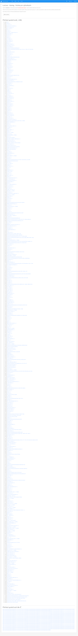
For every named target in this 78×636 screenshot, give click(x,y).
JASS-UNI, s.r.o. (9, 547)
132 (17, 611)
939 (49, 628)
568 (36, 620)
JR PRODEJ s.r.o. (9, 425)
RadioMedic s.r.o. (9, 399)
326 (34, 615)
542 (5, 620)
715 (69, 623)
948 (60, 628)
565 (33, 620)
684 (32, 623)
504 (32, 619)
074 (20, 610)
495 (21, 619)
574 (43, 620)
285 (57, 614)
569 (38, 620)
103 (54, 610)
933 (42, 628)
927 (35, 628)
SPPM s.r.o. (8, 541)
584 (55, 620)
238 (72, 613)
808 (36, 626)
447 (35, 618)
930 (39, 628)
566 (34, 620)
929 (38, 628)
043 (54, 609)
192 (17, 613)
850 (15, 627)
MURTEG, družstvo (10, 465)
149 (38, 611)
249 (14, 614)
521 (52, 619)
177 (71, 611)
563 (30, 620)
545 (9, 620)
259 (26, 614)
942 (53, 628)
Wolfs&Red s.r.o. (9, 421)
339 (49, 615)
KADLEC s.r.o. (9, 591)
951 (64, 628)
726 (10, 624)
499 (26, 619)
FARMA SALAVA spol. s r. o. (11, 214)
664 (8, 623)
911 (16, 628)
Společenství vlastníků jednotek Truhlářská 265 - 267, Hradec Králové (17, 315)
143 (30, 611)
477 (71, 618)
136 (22, 611)
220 (51, 613)
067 (11, 610)
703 (54, 623)
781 (4, 626)
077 (23, 610)
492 (17, 619)
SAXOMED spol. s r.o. (10, 259)
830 (63, 626)
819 (49, 626)
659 (73, 622)
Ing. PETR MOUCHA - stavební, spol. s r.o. (13, 193)
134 (20, 611)
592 (65, 620)
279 (49, 614)
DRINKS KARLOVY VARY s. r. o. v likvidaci (13, 528)
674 (20, 623)
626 (34, 622)
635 (45, 622)
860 (27, 627)
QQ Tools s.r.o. (9, 460)
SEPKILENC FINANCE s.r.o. (11, 408)
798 (24, 626)
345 (57, 615)
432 (17, 618)
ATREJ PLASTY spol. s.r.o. (10, 355)
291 (64, 614)
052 (65, 609)
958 (72, 628)
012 (17, 609)
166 (58, 611)
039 (49, 609)
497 (23, 619)
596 (70, 620)
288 (60, 614)
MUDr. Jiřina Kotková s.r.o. (10, 80)
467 (59, 618)
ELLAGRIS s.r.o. (9, 31)
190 (15, 613)
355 (69, 615)
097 (47, 610)
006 (10, 609)
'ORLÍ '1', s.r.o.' (9, 537)
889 (61, 627)
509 (38, 619)
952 (65, 628)
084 (32, 610)
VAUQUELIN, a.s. (9, 452)
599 (73, 620)
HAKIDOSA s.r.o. (9, 99)
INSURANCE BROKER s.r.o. (11, 329)
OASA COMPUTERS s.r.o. (10, 85)
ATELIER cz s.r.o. (9, 245)
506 (34, 619)
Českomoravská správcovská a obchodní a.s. (13, 146)
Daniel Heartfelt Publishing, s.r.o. (12, 180)
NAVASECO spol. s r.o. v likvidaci (11, 550)
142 (29, 611)
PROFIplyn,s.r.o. (9, 238)
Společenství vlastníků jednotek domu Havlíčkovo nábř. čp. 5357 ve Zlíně (17, 277)
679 (26, 623)
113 (66, 610)
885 (57, 627)
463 (54, 618)
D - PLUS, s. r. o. (9, 543)
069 (14, 610)
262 (29, 614)
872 (41, 627)
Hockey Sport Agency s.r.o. (10, 58)
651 (64, 622)
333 (42, 615)
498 (24, 619)
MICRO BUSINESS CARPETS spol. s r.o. (12, 577)
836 (70, 626)
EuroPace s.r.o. (9, 393)
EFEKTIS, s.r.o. (9, 524)
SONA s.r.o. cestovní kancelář (11, 520)
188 (12, 613)
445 (33, 618)
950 (63, 628)
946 (58, 628)
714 (67, 623)
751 (40, 624)
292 (65, 614)
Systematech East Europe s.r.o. (11, 367)
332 (41, 615)
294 (67, 614)
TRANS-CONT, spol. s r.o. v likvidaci (12, 503)
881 (52, 627)
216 (46, 613)
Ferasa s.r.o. (9, 94)
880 (51, 627)
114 (67, 610)
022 (29, 609)
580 (51, 620)
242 (5, 614)
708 (60, 623)
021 (28, 609)
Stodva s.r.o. (8, 36)
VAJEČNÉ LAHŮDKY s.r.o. (10, 101)
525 (57, 619)
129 (14, 611)
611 (16, 622)
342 (53, 615)
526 (58, 619)
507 (35, 619)
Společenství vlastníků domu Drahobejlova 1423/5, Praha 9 (15, 251)
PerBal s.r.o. (9, 469)
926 (34, 628)
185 (9, 613)
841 (4, 627)
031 (40, 609)
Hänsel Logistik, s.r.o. (10, 299)
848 (12, 627)
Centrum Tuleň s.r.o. (10, 403)
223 (54, 613)
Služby (15, 1)
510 (39, 619)
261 (28, 614)
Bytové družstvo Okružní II (11, 377)
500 (27, 619)
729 (14, 624)
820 (51, 626)
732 (17, 624)
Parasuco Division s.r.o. (10, 98)
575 (45, 620)
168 (60, 611)
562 (29, 620)
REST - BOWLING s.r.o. (10, 342)
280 (51, 614)
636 (46, 622)
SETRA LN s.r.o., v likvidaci (10, 194)
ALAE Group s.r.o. (9, 72)
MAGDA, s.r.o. (9, 176)
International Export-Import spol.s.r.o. (12, 568)
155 (45, 611)
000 (3, 609)
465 (57, 618)
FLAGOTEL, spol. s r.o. (10, 506)
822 (53, 626)
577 (47, 620)
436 (22, 618)
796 (22, 626)
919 (26, 628)
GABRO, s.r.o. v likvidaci (10, 498)
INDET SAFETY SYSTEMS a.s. (11, 137)
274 (43, 614)
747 (35, 624)
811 (40, 626)
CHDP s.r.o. (8, 320)
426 (10, 618)
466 (58, 618)
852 (17, 627)
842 (5, 627)
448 (36, 618)
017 (23, 609)
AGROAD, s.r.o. (9, 574)
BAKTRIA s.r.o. (9, 385)
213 (42, 613)
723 (6, 624)
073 (18, 610)
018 (24, 609)
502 (29, 619)
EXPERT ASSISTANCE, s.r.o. (11, 338)
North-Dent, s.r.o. (9, 490)
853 (18, 627)
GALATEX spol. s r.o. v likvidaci (11, 526)
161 (52, 611)
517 (47, 619)
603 (6, 622)
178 (72, 611)
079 (26, 610)
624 (32, 622)
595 (69, 620)
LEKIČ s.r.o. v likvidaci (10, 572)
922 (29, 628)
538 (72, 619)
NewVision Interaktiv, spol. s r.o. (11, 145)
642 (53, 622)
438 (24, 618)
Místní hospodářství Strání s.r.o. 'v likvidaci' (13, 240)
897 (71, 627)
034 (43, 609)
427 (11, 618)
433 (18, 618)
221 (52, 613)
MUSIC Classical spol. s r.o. (11, 554)
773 (66, 624)
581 (52, 620)
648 (60, 622)
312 (17, 615)
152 (41, 611)
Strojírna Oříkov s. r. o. (10, 285)
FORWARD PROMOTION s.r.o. (11, 229)
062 (5, 610)
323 (30, 615)
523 (54, 619)
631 (40, 622)
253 (18, 614)
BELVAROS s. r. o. (9, 397)
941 (52, 628)
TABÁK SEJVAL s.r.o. (10, 438)
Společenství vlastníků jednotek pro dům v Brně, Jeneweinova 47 (16, 473)
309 (14, 615)
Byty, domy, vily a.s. (10, 406)
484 (8, 619)
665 (9, 623)
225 (57, 613)
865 (33, 627)
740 (27, 624)
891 (64, 627)
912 (17, 628)
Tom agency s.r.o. (9, 127)
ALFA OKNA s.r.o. (9, 272)
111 (64, 610)
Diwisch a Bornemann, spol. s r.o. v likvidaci (13, 538)
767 (59, 624)
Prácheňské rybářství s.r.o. (11, 375)
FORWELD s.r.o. (9, 332)
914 (20, 628)
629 (38, 622)
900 (3, 628)
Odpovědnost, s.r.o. (10, 404)
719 (73, 623)
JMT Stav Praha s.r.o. (10, 306)
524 (55, 619)
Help (18, 1)
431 (16, 618)
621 (28, 622)
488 (12, 619)
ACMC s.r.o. (8, 455)
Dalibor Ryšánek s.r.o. (10, 41)
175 (69, 611)
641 (52, 622)
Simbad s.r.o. (9, 316)
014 (20, 609)
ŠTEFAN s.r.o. (9, 533)
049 (61, 609)
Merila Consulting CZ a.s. (10, 115)
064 (8, 610)
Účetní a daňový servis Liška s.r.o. (12, 362)
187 (11, 613)
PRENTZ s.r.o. (9, 131)
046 (58, 609)
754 (43, 624)
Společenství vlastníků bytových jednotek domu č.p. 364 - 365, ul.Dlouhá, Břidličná (19, 273)
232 (65, 613)
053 (66, 609)
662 (5, 623)
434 (20, 618)
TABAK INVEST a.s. (9, 307)
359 (73, 615)
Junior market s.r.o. (10, 288)
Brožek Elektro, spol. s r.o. (11, 434)
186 (10, 613)
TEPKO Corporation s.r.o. (10, 380)
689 (38, 623)
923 (30, 628)
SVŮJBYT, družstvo (9, 171)
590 (63, 620)
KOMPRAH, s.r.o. (9, 337)
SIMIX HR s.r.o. (9, 37)
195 (21, 613)
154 (43, 611)
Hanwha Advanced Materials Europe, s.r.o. (13, 381)
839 (73, 626)
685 (33, 623)
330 (39, 615)
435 (21, 618)
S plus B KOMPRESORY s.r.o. (11, 458)
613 (18, 622)
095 (45, 610)
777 (71, 624)
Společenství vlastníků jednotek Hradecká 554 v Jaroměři (15, 212)
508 (36, 619)
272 (41, 614)
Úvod (12, 1)
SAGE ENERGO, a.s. (10, 578)
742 (29, 624)
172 (65, 611)
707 (59, 623)
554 (20, 620)
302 (5, 615)
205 (33, 613)
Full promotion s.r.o (10, 511)
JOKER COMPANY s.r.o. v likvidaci (12, 369)
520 (51, 619)
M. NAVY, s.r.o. (9, 154)
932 (41, 628)
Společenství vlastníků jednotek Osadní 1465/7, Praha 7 (15, 398)
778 (72, 624)
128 (12, 611)
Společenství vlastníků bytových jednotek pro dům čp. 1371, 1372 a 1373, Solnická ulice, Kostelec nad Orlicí (22, 439)
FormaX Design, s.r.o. (10, 358)
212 (41, 613)
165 (57, 611)
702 (53, 623)
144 (32, 611)
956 (70, 628)
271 (40, 614)
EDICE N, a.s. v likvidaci (10, 132)
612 (17, 622)
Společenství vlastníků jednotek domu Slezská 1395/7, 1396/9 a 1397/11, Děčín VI (18, 433)
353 (66, 615)
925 (33, 628)
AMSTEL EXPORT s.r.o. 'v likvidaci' (12, 155)
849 (14, 627)
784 (8, 626)
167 (59, 611)
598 (72, 620)
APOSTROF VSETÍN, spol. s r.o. (11, 561)
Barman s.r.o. (9, 42)
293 (66, 614)
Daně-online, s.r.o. (9, 227)
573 (42, 620)
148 (36, 611)
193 (18, 613)
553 (18, 620)
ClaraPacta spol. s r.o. (10, 186)
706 (58, 623)
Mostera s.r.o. (9, 102)
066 (10, 610)
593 (66, 620)
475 (69, 618)
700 (51, 623)
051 (64, 609)
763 (54, 624)
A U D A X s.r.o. (9, 172)
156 (46, 611)
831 (64, 626)
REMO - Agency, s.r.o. (10, 175)
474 (67, 618)
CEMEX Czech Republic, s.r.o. (11, 356)
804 (32, 626)
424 (8, 618)
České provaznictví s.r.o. (10, 114)
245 (9, 614)
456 (46, 618)
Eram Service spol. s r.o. (10, 93)
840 (3, 627)
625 (33, 622)
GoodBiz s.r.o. (9, 463)
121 (4, 611)
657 (71, 622)
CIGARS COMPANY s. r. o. (10, 508)
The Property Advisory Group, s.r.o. (12, 177)
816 (46, 626)
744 (32, 624)
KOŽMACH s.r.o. (9, 110)
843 (6, 627)
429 (14, 618)
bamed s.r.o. (9, 565)
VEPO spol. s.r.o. (9, 84)
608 (12, 622)
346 (58, 615)
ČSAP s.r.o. (8, 499)
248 (12, 614)
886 (58, 627)
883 (54, 627)
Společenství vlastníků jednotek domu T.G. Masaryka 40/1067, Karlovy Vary (18, 595)
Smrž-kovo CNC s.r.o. (10, 372)
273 (42, 614)
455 (45, 618)
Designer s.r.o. (9, 164)
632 (41, 622)
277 (47, 614)
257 (23, 614)
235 (69, 613)
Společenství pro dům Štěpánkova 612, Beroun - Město (15, 308)
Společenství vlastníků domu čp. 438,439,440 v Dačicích (15, 81)
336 (46, 615)
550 (15, 620)
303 (6, 615)
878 (48, 627)
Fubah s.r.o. (9, 391)
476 (70, 618)
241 (4, 614)
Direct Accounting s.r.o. (10, 410)
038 (48, 609)
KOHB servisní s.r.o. (10, 112)
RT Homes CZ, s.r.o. (10, 437)
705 (57, 623)
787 (11, 626)
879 (49, 627)
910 (15, 628)
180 (3, 613)
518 (48, 619)
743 (30, 624)
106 (58, 610)
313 (18, 615)
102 (53, 610)
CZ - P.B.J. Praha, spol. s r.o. (11, 179)
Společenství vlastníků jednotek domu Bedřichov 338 (14, 432)
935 (45, 628)
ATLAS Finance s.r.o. (10, 53)
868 (36, 627)
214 (43, 613)
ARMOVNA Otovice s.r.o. (10, 459)
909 (14, 628)
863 (30, 627)
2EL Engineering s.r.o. (10, 534)
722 (5, 624)
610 (15, 622)
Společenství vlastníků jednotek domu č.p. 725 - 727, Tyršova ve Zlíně (17, 236)
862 (29, 627)
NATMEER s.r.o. (9, 477)
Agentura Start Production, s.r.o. (11, 323)
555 (21, 620)
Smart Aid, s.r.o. (9, 62)
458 (48, 618)
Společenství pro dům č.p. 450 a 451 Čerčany (13, 454)
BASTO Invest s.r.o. (10, 513)
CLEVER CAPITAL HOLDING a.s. (11, 349)
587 (59, 620)
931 (40, 628)
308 (12, 615)
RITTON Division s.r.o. (10, 411)
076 (22, 610)
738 (24, 624)
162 (53, 611)
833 (66, 626)
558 (24, 620)
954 (67, 628)
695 (45, 623)
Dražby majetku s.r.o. (10, 33)
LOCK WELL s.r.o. (9, 116)
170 (63, 611)
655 (69, 622)
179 (73, 611)
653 (66, 622)
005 (9, 609)
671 (16, 623)
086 (34, 610)
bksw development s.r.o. (10, 97)
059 (73, 609)
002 (5, 609)
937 (47, 628)
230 (63, 613)
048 (60, 609)
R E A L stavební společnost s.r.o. (12, 184)
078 (24, 610)
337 (47, 615)
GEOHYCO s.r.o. (9, 360)
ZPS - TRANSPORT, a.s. (10, 515)
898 (72, 627)
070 (15, 610)
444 (32, 618)
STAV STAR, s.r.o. (9, 211)
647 (59, 622)
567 (35, 620)
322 (29, 615)
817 (47, 626)
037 (47, 609)
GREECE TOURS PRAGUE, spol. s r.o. (12, 486)
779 (73, 624)
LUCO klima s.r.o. (9, 151)
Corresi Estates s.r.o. (10, 83)
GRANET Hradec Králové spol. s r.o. (12, 147)
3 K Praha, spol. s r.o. (10, 493)
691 (40, 623)
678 (24, 623)
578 (48, 620)
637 (47, 622)
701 (52, 623)
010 (15, 609)
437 (23, 618)
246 (10, 614)
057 (71, 609)
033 (42, 609)
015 (21, 609)
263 (30, 614)
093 (42, 610)
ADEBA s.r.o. (9, 90)
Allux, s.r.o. (8, 582)
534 (67, 619)
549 (14, 620)
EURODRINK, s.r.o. (9, 532)
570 (39, 620)
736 (22, 624)
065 (9, 610)
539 (73, 619)
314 (20, 615)
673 (18, 623)
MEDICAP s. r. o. (9, 512)
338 (48, 615)
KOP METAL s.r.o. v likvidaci (11, 530)
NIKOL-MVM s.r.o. (9, 330)
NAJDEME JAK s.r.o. (9, 376)
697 (47, 623)
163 (54, 611)
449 (38, 618)
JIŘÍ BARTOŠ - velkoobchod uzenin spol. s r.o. (13, 224)
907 (11, 628)
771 (64, 624)
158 (48, 611)
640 (51, 622)
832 (65, 626)
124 (8, 611)
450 (39, 618)
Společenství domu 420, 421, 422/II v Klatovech (14, 599)
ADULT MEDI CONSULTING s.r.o (11, 442)
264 (32, 614)
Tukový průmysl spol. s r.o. (11, 482)
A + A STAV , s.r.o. (9, 333)
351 (64, 615)
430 (15, 618)
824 (55, 626)
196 (22, 613)
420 (3, 618)
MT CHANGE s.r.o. (9, 286)
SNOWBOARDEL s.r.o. (10, 539)
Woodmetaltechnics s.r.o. (10, 275)
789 (14, 626)
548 (12, 620)
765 (57, 624)
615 (21, 622)
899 (73, 627)
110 (63, 610)
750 (39, 624)
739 (26, 624)
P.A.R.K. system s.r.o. (10, 163)
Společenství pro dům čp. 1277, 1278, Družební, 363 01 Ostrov (16, 598)
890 (63, 627)
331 (40, 615)
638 (48, 622)
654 (67, 622)
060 (3, 610)
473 (66, 618)
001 (4, 609)
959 (73, 628)
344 (55, 615)
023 (30, 609)
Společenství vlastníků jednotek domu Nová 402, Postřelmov (16, 202)
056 (70, 609)
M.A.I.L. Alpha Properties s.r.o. (11, 378)
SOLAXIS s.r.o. (9, 201)
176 (70, 611)
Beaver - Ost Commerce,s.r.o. (11, 443)
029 (38, 609)
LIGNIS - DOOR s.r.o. (10, 336)
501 (28, 619)
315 (21, 615)
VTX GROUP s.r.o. (9, 282)
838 (72, 626)
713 (66, 623)
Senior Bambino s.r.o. (10, 40)
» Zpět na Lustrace (6, 14)
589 (61, 620)
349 (61, 615)
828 (60, 626)
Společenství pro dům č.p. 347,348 (12, 416)
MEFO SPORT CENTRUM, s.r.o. (11, 564)
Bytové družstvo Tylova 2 (10, 276)
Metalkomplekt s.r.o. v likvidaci (11, 255)
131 (16, 611)
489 (14, 619)
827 (59, 626)
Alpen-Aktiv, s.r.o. (9, 280)
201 (28, 613)
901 (4, 628)
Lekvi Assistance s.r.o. (10, 402)
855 (21, 627)
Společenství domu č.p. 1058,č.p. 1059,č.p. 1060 (14, 233)
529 (61, 619)
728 (12, 624)
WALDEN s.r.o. (9, 158)
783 (6, 626)
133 (18, 611)
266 (34, 614)
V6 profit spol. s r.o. (10, 312)
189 (14, 613)
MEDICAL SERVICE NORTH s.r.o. (11, 555)
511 (40, 619)
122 (5, 611)
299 (73, 614)
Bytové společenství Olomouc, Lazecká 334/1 (13, 351)
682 (29, 623)
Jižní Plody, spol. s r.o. (10, 166)
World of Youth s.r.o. (10, 103)
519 (49, 619)
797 (23, 626)
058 (72, 609)
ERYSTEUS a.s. (9, 269)
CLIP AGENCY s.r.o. (9, 38)
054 (67, 609)
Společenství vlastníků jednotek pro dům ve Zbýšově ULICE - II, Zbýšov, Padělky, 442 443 (19, 284)
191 (16, 613)
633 (42, 622)
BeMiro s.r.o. (9, 321)
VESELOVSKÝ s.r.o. (9, 198)
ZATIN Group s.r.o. (9, 368)
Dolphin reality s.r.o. (10, 290)
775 (69, 624)
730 (15, 624)
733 (18, 624)
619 (26, 622)
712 (65, 623)
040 (51, 609)
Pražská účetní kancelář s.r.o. (11, 567)
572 (41, 620)
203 (30, 613)
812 (41, 626)
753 (42, 624)
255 (21, 614)
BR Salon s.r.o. (9, 50)
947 (59, 628)
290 (63, 614)
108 (60, 610)
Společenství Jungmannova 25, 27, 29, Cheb (13, 542)
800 (27, 626)
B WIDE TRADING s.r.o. (10, 46)
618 (24, 622)
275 (45, 614)
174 (67, 611)
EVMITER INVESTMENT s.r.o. (11, 424)
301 (4, 615)
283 (54, 614)
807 (35, 626)
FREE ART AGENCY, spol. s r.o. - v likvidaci (13, 491)
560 (27, 620)
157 (47, 611)
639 (49, 622)
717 (71, 623)
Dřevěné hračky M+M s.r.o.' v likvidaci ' (12, 206)
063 (6, 610)
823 (54, 626)
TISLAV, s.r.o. (9, 223)
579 (49, 620)
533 (66, 619)
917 (23, 628)
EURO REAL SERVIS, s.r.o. (10, 302)
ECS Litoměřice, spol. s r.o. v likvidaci (12, 521)
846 (10, 627)
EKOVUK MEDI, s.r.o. (10, 420)
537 (71, 619)
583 (54, 620)
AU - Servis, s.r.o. (9, 325)
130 (15, 611)
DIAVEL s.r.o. (9, 123)
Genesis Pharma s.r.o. (10, 66)
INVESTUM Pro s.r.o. (10, 447)
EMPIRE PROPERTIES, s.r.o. (11, 262)
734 (20, 624)
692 (41, 623)
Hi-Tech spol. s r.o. (9, 192)
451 (40, 618)
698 (48, 623)
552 (17, 620)
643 (54, 622)
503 (30, 619)
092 (41, 610)
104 (55, 610)
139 (26, 611)
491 (16, 619)
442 (29, 618)
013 (18, 609)
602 (5, 622)
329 (38, 615)
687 (35, 623)
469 (61, 618)
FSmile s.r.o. (9, 451)
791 (16, 626)
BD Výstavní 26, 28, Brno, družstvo (12, 394)
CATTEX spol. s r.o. (9, 207)
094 (43, 610)
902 (5, 628)
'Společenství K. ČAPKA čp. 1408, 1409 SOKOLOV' (14, 594)
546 (10, 620)
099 (49, 610)
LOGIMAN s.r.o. (9, 395)
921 (28, 628)
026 (34, 609)
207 (35, 613)
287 (59, 614)
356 (70, 615)
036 (46, 609)
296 (70, 614)
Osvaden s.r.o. (9, 107)
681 (28, 623)
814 (43, 626)
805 (33, 626)
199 (26, 613)
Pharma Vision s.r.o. (10, 478)
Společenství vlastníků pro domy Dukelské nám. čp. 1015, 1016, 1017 (17, 363)
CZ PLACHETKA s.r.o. (10, 314)
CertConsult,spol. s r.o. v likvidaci (12, 556)
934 (43, 628)
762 (53, 624)
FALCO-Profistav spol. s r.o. (11, 552)
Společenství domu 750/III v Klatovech (12, 602)
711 (64, 623)
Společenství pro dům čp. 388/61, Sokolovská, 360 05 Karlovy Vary (16, 600)
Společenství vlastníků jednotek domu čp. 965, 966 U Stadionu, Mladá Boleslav (18, 258)
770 (63, 624)
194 (20, 613)
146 (34, 611)
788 (12, 626)
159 (49, 611)
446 (34, 618)
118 (72, 610)
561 (28, 620)
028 (36, 609)
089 (38, 610)
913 (18, 628)
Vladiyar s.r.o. (9, 89)
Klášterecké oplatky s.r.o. (10, 428)
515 (45, 619)
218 (48, 613)
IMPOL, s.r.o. (9, 573)
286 (58, 614)
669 (14, 623)
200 (27, 613)
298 (72, 614)
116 (70, 610)
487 (11, 619)
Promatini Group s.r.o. (10, 118)
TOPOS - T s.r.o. (9, 173)
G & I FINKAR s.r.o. (9, 221)
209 (38, 613)
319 (26, 615)
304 (8, 615)
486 (10, 619)
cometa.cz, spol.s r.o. (10, 232)
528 (60, 619)
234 (67, 613)
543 (6, 620)
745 (33, 624)
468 (60, 618)
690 (39, 623)
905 (9, 628)
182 (5, 613)
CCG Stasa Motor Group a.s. (11, 51)
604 (8, 622)
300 (3, 615)
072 (17, 610)
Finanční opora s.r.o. (10, 71)
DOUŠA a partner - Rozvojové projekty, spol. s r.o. (14, 580)
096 (46, 610)
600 (3, 622)
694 (43, 623)
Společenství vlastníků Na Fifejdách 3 (12, 346)
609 (14, 622)
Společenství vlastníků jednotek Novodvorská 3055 (14, 419)
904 (8, 628)
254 (20, 614)
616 (22, 622)
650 (63, 622)
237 (71, 613)
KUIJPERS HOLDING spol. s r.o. (11, 141)
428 (12, 618)
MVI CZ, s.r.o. (9, 136)
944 (55, 628)
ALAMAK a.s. (9, 334)
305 (9, 615)
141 (28, 611)
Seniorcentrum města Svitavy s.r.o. (12, 560)
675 (21, 623)
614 (20, 622)
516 (46, 619)
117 (71, 610)
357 (71, 615)
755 (45, 624)
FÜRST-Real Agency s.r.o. (10, 27)
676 (22, 623)
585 (57, 620)
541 (4, 620)
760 (51, 624)
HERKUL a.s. (9, 128)
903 (6, 628)
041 (52, 609)
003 (6, 609)
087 (35, 610)
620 (27, 622)
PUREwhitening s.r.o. (10, 67)
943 (54, 628)
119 (73, 610)
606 (10, 622)
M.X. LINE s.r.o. (9, 587)
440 (27, 618)
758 (48, 624)
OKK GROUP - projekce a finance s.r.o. (12, 32)
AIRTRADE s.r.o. (9, 576)
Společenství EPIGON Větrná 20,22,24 (12, 160)
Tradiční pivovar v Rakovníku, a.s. (12, 254)
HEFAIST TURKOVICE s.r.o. (11, 529)
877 (47, 627)
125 (9, 611)
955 (69, 628)
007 (11, 609)
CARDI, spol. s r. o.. (9, 489)
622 (29, 622)
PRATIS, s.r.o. (9, 516)
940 (51, 628)
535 (69, 619)
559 (26, 620)
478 (72, 618)
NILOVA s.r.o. (9, 124)
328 (36, 615)
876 (46, 627)
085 (33, 610)
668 (12, 623)
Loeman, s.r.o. (9, 476)
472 (65, 618)
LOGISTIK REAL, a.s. (10, 289)
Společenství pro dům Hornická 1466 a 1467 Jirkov (14, 429)
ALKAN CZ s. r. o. (9, 208)
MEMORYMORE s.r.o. (10, 354)
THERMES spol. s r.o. (10, 485)
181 (4, 613)
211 (40, 613)
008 (12, 609)
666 (10, 623)
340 (51, 615)
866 (34, 627)
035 (45, 609)
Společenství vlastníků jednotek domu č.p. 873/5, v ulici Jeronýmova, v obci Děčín (18, 159)
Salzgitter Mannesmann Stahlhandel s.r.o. (13, 551)
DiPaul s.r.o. (8, 29)
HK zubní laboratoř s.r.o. (10, 301)
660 (3, 623)
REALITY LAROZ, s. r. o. (10, 129)
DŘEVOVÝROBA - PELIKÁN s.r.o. (12, 215)
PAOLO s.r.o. (9, 210)
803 (30, 626)
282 (53, 614)
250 (15, 614)
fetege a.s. (8, 559)
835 (69, 626)
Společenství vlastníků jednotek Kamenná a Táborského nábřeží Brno (17, 468)
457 (47, 618)
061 (4, 610)
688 (36, 623)
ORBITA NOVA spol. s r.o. (10, 569)
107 (59, 610)
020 (27, 609)
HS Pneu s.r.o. (9, 77)
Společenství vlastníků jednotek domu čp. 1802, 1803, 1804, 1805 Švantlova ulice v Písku (19, 371)
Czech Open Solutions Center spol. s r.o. (13, 525)
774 (67, 624)
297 (71, 614)
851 (16, 627)
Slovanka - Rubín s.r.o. (10, 502)
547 (11, 620)
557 (23, 620)
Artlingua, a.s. (8, 23)
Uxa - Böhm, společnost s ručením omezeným (13, 142)
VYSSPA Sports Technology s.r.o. (12, 364)
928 (36, 628)
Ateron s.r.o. (9, 111)
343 (54, 615)
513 (42, 619)
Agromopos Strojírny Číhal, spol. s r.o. (12, 585)
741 (28, 624)
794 (20, 626)
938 (48, 628)
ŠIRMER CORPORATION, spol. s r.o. (12, 203)
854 (20, 627)
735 (21, 624)
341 (52, 615)
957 (71, 628)
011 (16, 609)
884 (55, 627)
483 (6, 619)
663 (6, 623)
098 (48, 610)
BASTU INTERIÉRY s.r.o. (10, 389)
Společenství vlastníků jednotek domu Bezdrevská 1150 (15, 220)
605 (9, 622)
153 (42, 611)
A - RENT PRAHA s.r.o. (10, 382)
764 (55, 624)
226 (58, 613)
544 (8, 620)
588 (60, 620)
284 (55, 614)
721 (4, 624)
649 (61, 622)
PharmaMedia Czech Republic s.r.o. (12, 264)
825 (57, 626)
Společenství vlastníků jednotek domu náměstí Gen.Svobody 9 (16, 480)
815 (45, 626)
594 (67, 620)
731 (16, 624)
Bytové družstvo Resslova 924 (11, 149)
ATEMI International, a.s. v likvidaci (12, 310)
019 (26, 609)
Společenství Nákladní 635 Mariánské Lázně (13, 57)
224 (55, 613)
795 (21, 626)
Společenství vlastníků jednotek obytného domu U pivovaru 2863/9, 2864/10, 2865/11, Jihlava (20, 237)
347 (59, 615)
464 (55, 618)
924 (32, 628)
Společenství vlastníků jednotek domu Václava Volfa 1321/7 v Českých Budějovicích (19, 219)
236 (70, 613)
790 (15, 626)
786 (10, 626)
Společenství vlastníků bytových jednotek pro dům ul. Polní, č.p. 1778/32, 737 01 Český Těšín (20, 49)
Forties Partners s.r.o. (10, 324)
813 (42, 626)
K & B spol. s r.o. (9, 484)
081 (28, 610)
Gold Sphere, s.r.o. (9, 106)
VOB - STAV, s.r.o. (9, 390)
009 (14, 609)
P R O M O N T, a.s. (9, 24)
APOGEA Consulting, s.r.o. (11, 311)
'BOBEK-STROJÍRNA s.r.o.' (10, 586)
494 (20, 619)
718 (72, 623)
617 (23, 622)
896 (70, 627)
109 (61, 610)
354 (67, 615)
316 (22, 615)
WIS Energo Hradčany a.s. (11, 341)
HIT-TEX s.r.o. (9, 319)
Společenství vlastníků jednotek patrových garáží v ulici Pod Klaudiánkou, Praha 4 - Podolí (20, 263)
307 (11, 615)
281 (52, 614)
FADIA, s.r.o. (9, 150)
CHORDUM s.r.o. (9, 216)
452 (41, 618)
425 (9, 618)
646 (58, 622)
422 (5, 618)
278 (48, 614)
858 (24, 627)
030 (39, 609)
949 (61, 628)
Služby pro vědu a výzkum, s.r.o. (11, 125)
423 (6, 618)
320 (27, 615)
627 (35, 622)
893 (66, 627)
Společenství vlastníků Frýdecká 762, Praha (13, 75)
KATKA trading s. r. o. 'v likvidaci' (11, 590)
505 (33, 619)
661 (4, 623)
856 (22, 627)
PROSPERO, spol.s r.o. (10, 593)
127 (11, 611)
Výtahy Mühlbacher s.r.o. (10, 153)
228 (60, 613)
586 (58, 620)
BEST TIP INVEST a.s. (10, 294)
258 (24, 614)
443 (30, 618)
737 (23, 624)
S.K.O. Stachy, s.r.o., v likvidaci (11, 507)
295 (69, 614)
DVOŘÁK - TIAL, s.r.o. (10, 303)
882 (53, 627)
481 (4, 619)
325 (33, 615)
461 (52, 618)
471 (64, 618)
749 (38, 624)
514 (43, 619)
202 (29, 613)
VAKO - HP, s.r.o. (9, 133)
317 (23, 615)
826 (58, 626)
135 (21, 611)
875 (45, 627)
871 (40, 627)
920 (27, 628)
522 (53, 619)
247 (11, 614)
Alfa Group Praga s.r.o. (10, 589)
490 (15, 619)
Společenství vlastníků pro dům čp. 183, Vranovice (14, 472)
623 (30, 622)
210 (39, 613)
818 (48, 626)
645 (57, 622)
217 (47, 613)
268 (36, 614)
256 (22, 614)
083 (30, 610)
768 (60, 624)
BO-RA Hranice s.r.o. (10, 350)
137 (23, 611)
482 (5, 619)
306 (10, 615)
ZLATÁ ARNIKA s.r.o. (10, 481)
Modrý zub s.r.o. (9, 545)
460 (51, 618)
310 (15, 615)
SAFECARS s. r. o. (9, 55)
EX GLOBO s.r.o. (9, 188)
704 (55, 623)
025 (33, 609)
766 (58, 624)
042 (53, 609)
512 (41, 619)
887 (59, 627)
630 (39, 622)
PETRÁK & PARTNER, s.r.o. (10, 44)
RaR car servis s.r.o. (9, 28)
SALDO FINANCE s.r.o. (10, 105)
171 (64, 611)
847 (11, 627)
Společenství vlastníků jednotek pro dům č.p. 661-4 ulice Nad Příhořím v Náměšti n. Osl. (19, 241)
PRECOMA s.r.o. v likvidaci (11, 190)
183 (6, 613)
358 (72, 615)
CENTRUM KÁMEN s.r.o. (10, 181)
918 (24, 628)
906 (10, 628)
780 (3, 626)
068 (12, 610)
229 (61, 613)
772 (65, 624)
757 (47, 624)
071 (16, 610)
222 (53, 613)
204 (32, 613)
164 (55, 611)
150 (39, 611)
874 (43, 627)
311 (16, 615)
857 (23, 627)
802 (29, 626)
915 (21, 628)
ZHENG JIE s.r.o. (9, 295)
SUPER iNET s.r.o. (9, 423)
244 (8, 614)
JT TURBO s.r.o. (9, 68)
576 (46, 620)
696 (46, 623)
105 (57, 610)
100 (51, 610)
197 (23, 613)
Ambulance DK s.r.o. (10, 76)
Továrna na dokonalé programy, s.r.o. (12, 494)
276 (46, 614)
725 (9, 624)
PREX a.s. (7, 22)
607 (11, 622)
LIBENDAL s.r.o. (9, 417)
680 (27, 623)
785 (9, 626)
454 (43, 618)
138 (24, 611)
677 (23, 623)
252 (17, 614)
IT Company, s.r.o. (9, 281)
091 (40, 610)
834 (67, 626)
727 (11, 624)
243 (6, 614)
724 (8, 624)
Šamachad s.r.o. (9, 471)
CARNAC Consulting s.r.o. (10, 441)
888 (60, 627)
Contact (22, 1)
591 (64, 620)
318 (24, 615)
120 (3, 611)
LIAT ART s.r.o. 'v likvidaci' (10, 343)
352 (65, 615)
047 (59, 609)
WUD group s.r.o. (9, 268)
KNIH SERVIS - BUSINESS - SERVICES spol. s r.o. (13, 138)
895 (69, 627)
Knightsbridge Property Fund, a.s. (12, 59)
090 (39, 610)
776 (70, 624)
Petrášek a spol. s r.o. (10, 500)
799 (26, 626)
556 (22, 620)
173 (66, 611)
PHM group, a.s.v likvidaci (10, 328)
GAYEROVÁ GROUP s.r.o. (10, 293)
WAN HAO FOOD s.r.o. (10, 253)
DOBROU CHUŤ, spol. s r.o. (11, 189)
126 (10, 611)
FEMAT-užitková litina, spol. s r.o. (12, 225)
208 (36, 613)
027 (35, 609)
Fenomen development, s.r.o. (11, 467)
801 (28, 626)
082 (29, 610)
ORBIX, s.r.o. (9, 260)
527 (59, 619)
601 (4, 622)
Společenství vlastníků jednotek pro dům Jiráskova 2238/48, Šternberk (17, 345)
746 (34, 624)
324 (32, 615)
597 (71, 620)
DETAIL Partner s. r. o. (10, 54)
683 (30, 623)
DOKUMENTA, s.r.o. (10, 228)
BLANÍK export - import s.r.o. (11, 495)
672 (17, 623)
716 (70, 623)
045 (57, 609)
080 (27, 610)
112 (65, 610)
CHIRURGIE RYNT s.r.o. (10, 63)
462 (53, 618)
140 (27, 611)
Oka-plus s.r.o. (9, 384)
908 (12, 628)
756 (46, 624)
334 (43, 615)
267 (35, 614)
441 (28, 618)
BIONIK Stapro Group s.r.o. (11, 45)
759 (49, 624)
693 (42, 623)
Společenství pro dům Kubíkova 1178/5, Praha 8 (14, 415)
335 (45, 615)
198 (24, 613)
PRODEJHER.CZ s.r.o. (10, 450)
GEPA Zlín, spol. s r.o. (10, 546)
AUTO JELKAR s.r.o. (10, 267)
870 (39, 627)
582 (53, 620)
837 (71, 626)
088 (36, 610)
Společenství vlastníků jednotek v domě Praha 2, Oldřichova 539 (16, 359)
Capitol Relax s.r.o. (9, 249)
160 (51, 611)
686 (34, 623)
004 (8, 609)
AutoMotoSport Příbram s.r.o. (11, 407)
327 (35, 615)
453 (42, 618)
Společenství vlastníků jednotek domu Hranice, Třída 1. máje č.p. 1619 (17, 271)
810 (39, 626)
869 (38, 627)
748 (36, 624)
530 (63, 619)
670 (15, 623)
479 (73, 618)
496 (22, 619)
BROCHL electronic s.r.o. (10, 144)
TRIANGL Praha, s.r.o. (10, 517)
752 (41, 624)
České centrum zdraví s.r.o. (11, 140)
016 (22, 609)
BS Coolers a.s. (9, 162)
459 (49, 618)
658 (72, 622)
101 (52, 610)
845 (9, 627)
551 (16, 620)
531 (64, 619)
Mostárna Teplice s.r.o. (10, 430)
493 (18, 619)
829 (61, 626)
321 (28, 615)
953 (66, 628)
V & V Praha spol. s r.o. (10, 456)
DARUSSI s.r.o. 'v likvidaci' (10, 563)
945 (57, 628)
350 (63, 615)
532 (65, 619)
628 (36, 622)
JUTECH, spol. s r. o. (10, 519)
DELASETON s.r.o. (9, 64)
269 (38, 614)
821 (52, 626)
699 (49, 623)
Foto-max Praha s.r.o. (10, 185)
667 (11, 623)
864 (32, 627)
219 (49, 613)
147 (35, 611)
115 (69, 610)
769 (61, 624)
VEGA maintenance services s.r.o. (12, 119)
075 (21, 610)
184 (8, 613)
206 (34, 613)
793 (18, 626)
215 (45, 613)
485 (9, 619)
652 (65, 622)
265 (33, 614)
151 (40, 611)
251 (16, 614)
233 (66, 613)
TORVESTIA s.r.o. (9, 92)
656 (70, 622)
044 (55, 609)
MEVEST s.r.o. (9, 445)
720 (3, 624)
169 (61, 611)
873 (42, 627)
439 (26, 618)
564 (32, 620)
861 (28, 627)
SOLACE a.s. (9, 412)
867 (35, 627)
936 (46, 628)
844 (8, 627)
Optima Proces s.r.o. (10, 297)
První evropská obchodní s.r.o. (11, 446)
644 (55, 622)
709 (61, 623)
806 (34, 626)
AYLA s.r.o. (8, 246)
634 (43, 622)
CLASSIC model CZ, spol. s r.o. (11, 247)
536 (70, 619)
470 (63, 618)
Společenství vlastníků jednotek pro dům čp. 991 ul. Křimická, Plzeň (16, 242)
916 (22, 628)
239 (73, 613)
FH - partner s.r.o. (9, 386)
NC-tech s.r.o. (9, 167)
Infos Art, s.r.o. (9, 199)
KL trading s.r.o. (9, 581)
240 (3, 614)
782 (5, 626)
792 (17, 626)
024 (32, 609)
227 (59, 613)
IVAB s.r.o (8, 168)
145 (33, 611)
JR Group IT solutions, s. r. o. (11, 347)
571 (40, 620)
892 (65, 627)
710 (63, 623)
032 (41, 609)
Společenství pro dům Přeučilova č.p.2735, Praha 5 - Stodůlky (16, 120)
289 (61, 614)
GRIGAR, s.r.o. (9, 197)
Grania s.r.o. (9, 373)
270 (39, 614)
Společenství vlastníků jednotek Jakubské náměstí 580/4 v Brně (16, 464)
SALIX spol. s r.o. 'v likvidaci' (11, 504)
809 (38, 626)
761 (52, 624)
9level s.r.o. (8, 298)
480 (3, 619)
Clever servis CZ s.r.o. (10, 88)
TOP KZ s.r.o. (9, 250)
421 (4, 618)
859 (26, 627)
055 (69, 609)
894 (67, 627)
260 (27, 614)
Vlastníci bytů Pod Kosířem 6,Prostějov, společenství (14, 234)
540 (3, 620)
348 (60, 615)
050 (63, 609)
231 (64, 613)
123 (6, 611)
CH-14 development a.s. (10, 70)
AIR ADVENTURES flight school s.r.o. (12, 79)
